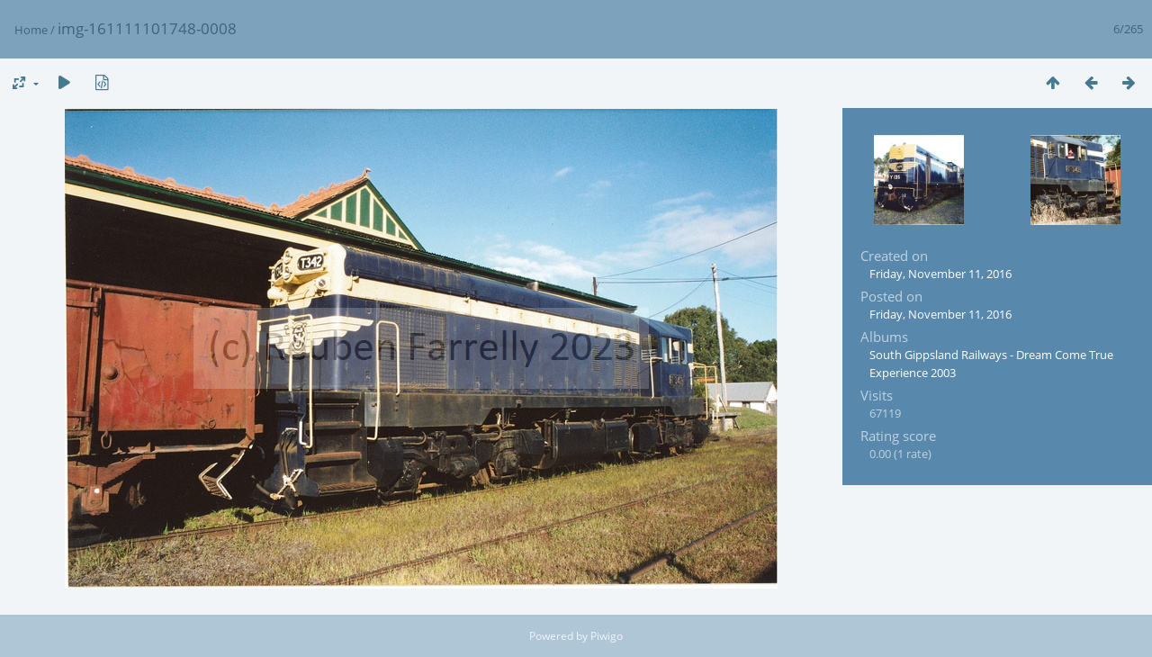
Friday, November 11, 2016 (940, 274)
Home (31, 30)
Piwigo (606, 636)
